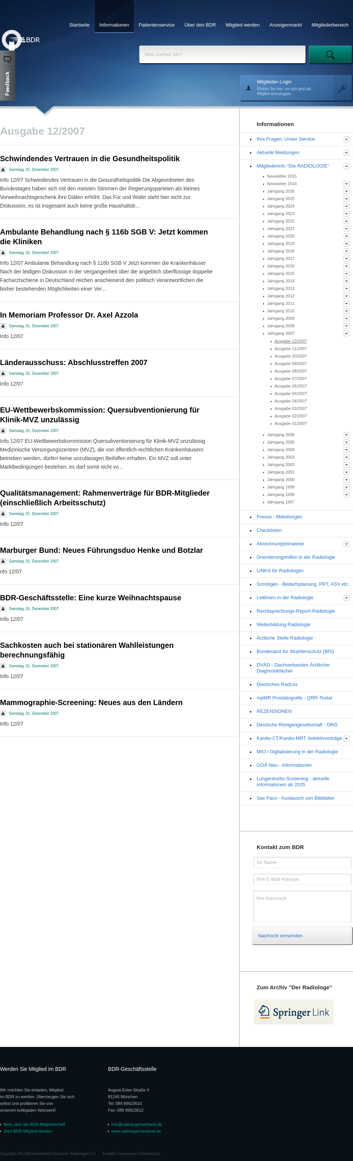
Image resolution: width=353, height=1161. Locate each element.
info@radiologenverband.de (136, 1124)
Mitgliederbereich (330, 25)
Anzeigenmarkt (285, 25)
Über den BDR (200, 25)
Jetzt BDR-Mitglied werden (27, 1131)
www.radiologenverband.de (136, 1131)
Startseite (79, 25)
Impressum (127, 1154)
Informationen (114, 25)
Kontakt (108, 1154)
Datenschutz (150, 1154)
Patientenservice (157, 25)
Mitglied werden (243, 25)
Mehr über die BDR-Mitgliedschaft (34, 1124)
